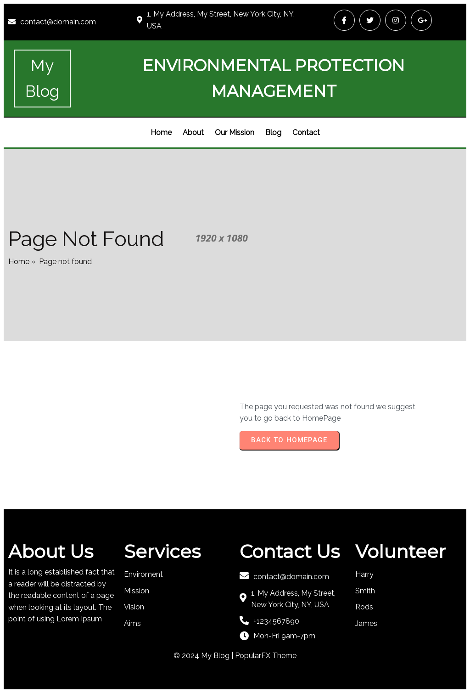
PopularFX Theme (266, 655)
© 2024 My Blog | (204, 655)
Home (18, 261)
